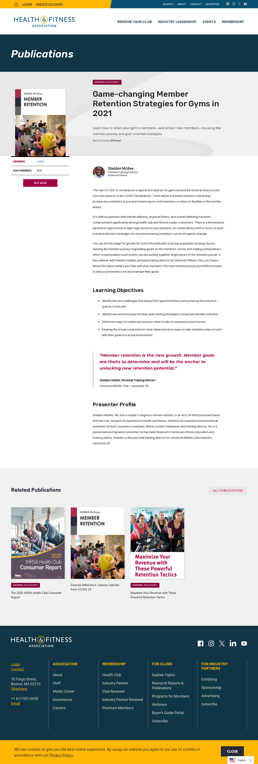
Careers (59, 707)
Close (232, 751)
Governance (62, 699)
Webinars (159, 704)
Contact (196, 4)
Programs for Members (170, 696)
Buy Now (40, 183)
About (181, 4)
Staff (57, 683)
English (238, 760)
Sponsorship (211, 687)
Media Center (64, 691)
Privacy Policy (61, 755)
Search (168, 4)
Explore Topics (163, 674)
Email (15, 703)
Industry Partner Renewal (122, 699)
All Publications (228, 490)
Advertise (213, 4)
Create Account (49, 4)
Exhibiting (209, 679)
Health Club (111, 674)
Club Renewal (113, 691)
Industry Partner (115, 683)
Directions (19, 688)
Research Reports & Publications (167, 685)
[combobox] (240, 760)
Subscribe (160, 720)
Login (40, 161)
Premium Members (117, 707)
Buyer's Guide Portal (168, 712)
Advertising (210, 695)
